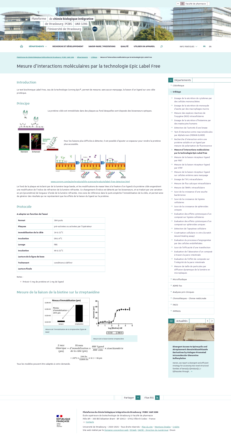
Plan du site (147, 426)
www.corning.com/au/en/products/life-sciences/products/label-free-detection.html (90, 181)
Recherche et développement (67, 46)
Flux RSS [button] (149, 397)
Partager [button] (129, 397)
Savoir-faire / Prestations (102, 46)
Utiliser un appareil (144, 46)
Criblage (94, 57)
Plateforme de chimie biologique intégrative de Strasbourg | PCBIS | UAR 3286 (45, 57)
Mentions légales (163, 426)
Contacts (90, 421)
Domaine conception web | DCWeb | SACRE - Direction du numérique (136, 430)
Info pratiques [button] (189, 46)
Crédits (176, 426)
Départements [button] (38, 46)
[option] (191, 350)
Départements (82, 57)
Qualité (124, 46)
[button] (161, 46)
